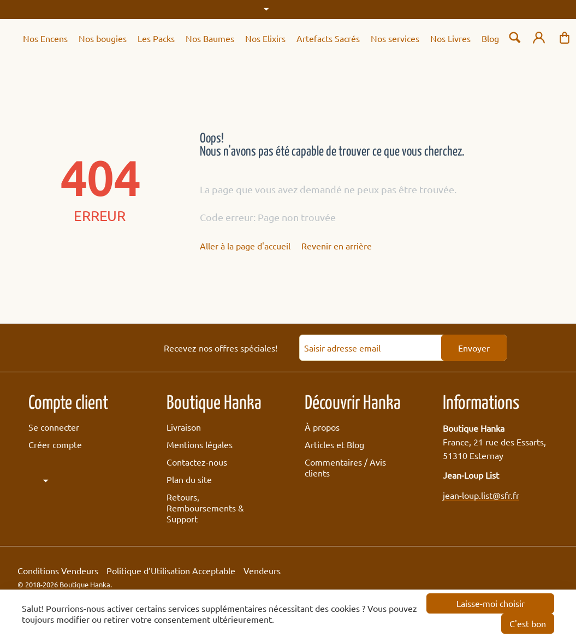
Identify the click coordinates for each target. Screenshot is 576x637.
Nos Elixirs (265, 38)
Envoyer (474, 347)
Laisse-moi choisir (490, 603)
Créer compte (55, 444)
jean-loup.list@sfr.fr (481, 495)
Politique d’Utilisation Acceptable (170, 570)
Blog (490, 38)
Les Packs (156, 38)
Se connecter (53, 426)
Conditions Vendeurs (57, 570)
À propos (322, 426)
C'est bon (527, 623)
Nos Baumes (210, 38)
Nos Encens (45, 38)
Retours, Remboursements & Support (205, 507)
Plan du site (189, 479)
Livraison (184, 426)
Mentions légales (200, 444)
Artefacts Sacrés (328, 38)
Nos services (395, 38)
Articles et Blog (334, 444)
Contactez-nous (197, 461)
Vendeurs (262, 570)
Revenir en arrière (336, 245)
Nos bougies (103, 38)
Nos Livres (450, 38)
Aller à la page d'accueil (245, 245)
